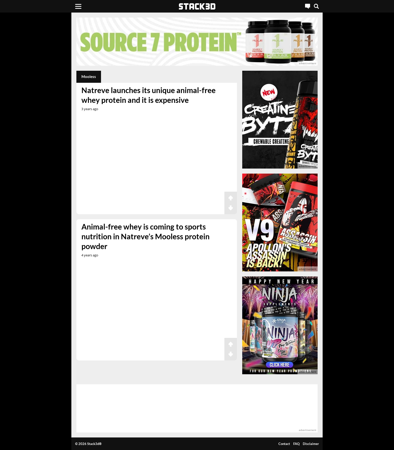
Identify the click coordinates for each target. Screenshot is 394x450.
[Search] (316, 6)
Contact (284, 444)
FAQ (296, 444)
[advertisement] (40, 112)
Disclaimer (311, 444)
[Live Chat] (307, 6)
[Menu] (78, 6)
